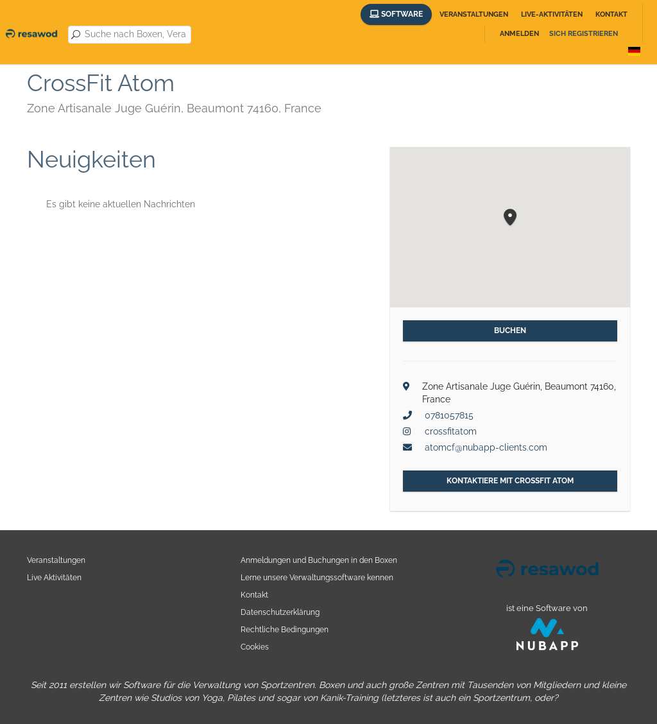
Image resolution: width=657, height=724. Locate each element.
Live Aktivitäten (54, 577)
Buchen (510, 330)
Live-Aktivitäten (552, 14)
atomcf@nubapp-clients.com (486, 447)
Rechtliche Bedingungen (284, 629)
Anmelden (519, 34)
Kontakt (611, 14)
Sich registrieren (583, 34)
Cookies (255, 646)
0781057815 (449, 415)
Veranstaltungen (473, 14)
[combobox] (135, 34)
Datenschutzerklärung (280, 612)
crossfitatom (451, 431)
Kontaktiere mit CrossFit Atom (510, 480)
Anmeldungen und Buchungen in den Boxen (319, 560)
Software (396, 14)
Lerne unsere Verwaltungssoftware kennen (317, 577)
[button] (510, 218)
